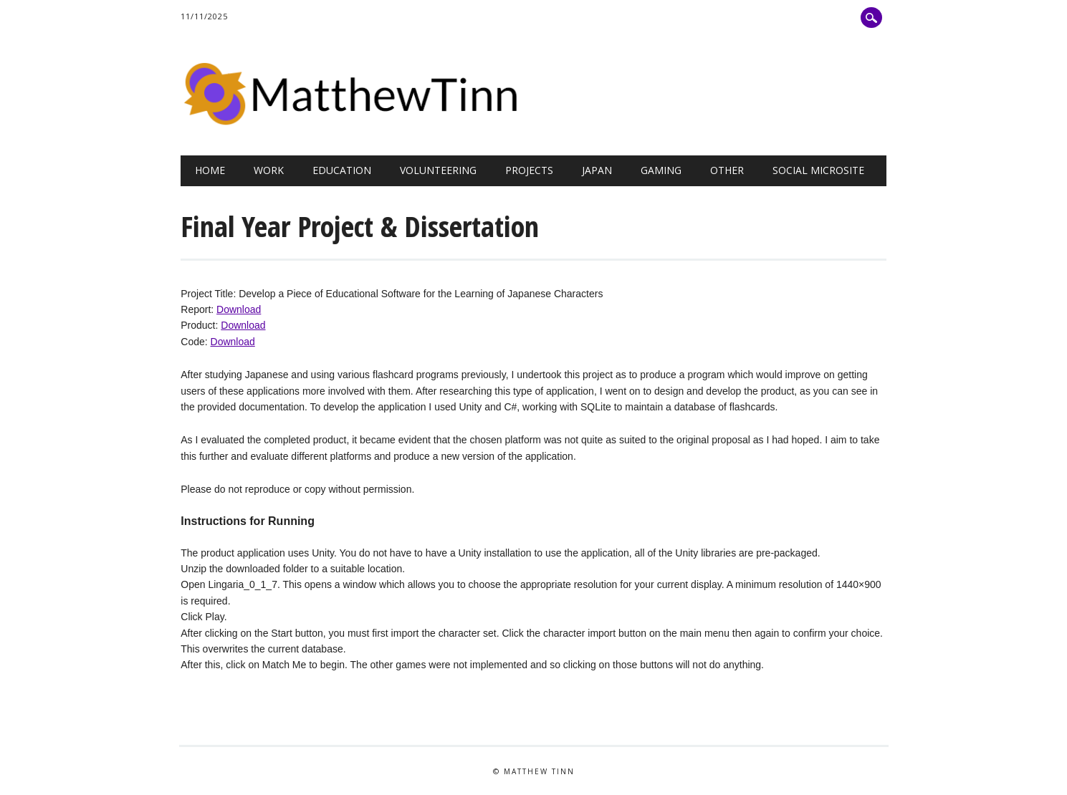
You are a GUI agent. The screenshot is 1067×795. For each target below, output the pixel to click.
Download (238, 309)
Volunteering (438, 170)
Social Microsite (818, 170)
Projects (529, 170)
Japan (597, 170)
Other (727, 170)
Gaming (661, 170)
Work (269, 170)
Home (210, 170)
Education (341, 170)
